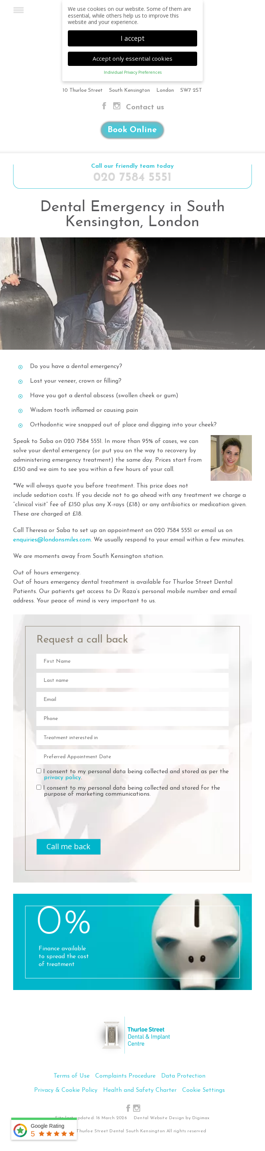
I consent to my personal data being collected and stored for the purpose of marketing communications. (128, 791)
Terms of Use (72, 1076)
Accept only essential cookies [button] (132, 58)
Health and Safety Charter (140, 1090)
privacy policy (62, 778)
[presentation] (80, 812)
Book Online (132, 130)
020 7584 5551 (132, 178)
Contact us (145, 107)
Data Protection (183, 1076)
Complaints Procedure (125, 1076)
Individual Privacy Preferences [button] (133, 72)
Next (247, 298)
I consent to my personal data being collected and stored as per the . (132, 774)
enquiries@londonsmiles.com (52, 540)
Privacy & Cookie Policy (65, 1090)
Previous (17, 298)
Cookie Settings (203, 1090)
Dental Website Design (159, 1118)
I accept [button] (133, 38)
